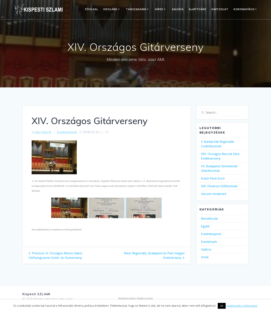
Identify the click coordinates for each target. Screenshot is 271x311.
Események (209, 242)
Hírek (159, 9)
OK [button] (221, 305)
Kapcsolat (220, 9)
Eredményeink (67, 132)
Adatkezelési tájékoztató (135, 298)
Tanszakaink (136, 9)
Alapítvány (197, 9)
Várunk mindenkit (213, 194)
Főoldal (91, 9)
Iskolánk (110, 9)
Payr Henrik (42, 132)
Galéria (178, 9)
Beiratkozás (209, 218)
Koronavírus (244, 9)
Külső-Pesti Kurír (213, 178)
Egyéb (205, 226)
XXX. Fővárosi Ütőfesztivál (219, 186)
